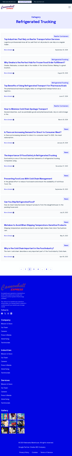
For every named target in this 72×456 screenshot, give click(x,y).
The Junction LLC (39, 2)
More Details (9, 50)
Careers (4, 331)
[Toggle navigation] (69, 7)
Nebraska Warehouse (9, 2)
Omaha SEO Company (37, 447)
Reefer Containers (61, 36)
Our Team (4, 327)
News (66, 129)
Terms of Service (47, 452)
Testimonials (5, 342)
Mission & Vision (6, 324)
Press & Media (6, 335)
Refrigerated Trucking (60, 59)
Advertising (5, 339)
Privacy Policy (24, 452)
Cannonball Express (25, 2)
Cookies (35, 452)
